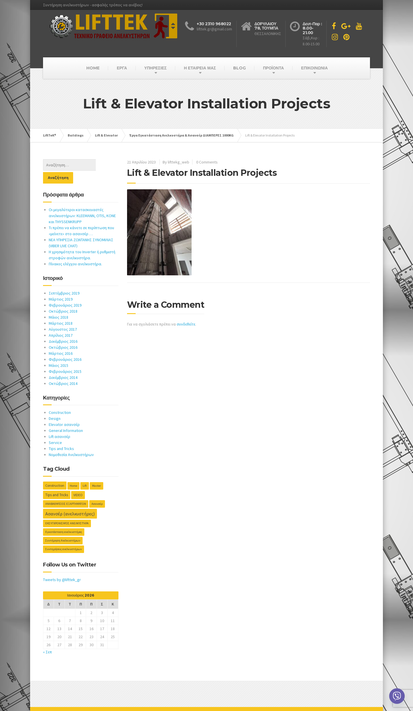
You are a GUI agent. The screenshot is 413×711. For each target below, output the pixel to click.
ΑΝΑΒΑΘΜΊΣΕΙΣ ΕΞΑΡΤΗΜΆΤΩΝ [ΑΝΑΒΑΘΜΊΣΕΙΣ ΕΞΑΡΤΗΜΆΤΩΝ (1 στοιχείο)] (65, 491)
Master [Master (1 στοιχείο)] (96, 473)
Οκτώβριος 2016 (63, 334)
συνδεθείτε (186, 324)
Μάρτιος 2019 (61, 286)
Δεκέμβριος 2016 (63, 328)
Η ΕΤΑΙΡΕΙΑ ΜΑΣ (200, 68)
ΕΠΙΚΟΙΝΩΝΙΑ (314, 68)
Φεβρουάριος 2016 (65, 346)
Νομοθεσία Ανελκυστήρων (71, 441)
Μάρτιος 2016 (61, 340)
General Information (66, 417)
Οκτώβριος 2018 (63, 298)
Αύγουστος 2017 (63, 316)
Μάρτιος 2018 (61, 310)
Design (55, 405)
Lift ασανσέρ (59, 423)
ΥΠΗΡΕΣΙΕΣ (155, 68)
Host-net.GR (53, 702)
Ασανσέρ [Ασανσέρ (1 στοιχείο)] (97, 491)
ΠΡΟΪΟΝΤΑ (273, 68)
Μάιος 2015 (58, 352)
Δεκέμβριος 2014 (63, 364)
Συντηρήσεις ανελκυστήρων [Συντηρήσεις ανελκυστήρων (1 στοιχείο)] (63, 536)
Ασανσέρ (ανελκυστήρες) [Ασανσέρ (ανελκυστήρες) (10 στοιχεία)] (70, 501)
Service (55, 429)
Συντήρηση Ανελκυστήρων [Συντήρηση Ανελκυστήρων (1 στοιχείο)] (62, 527)
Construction (60, 399)
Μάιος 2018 (58, 304)
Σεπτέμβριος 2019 (64, 280)
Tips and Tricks (61, 435)
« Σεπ (47, 639)
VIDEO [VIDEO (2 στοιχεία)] (78, 482)
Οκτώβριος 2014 (63, 370)
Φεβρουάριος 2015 (65, 358)
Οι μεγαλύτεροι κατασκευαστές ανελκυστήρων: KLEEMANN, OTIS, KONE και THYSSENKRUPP (82, 202)
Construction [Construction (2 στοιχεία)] (54, 472)
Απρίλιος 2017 (61, 322)
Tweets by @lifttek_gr (62, 566)
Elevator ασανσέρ (64, 411)
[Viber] (397, 696)
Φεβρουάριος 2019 (65, 292)
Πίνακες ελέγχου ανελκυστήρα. (75, 251)
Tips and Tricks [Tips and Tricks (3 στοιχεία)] (56, 482)
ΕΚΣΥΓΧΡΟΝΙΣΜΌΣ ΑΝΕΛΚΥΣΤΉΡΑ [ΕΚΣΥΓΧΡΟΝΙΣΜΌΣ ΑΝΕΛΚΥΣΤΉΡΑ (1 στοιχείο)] (67, 510)
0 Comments (207, 162)
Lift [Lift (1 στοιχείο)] (85, 473)
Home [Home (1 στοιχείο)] (73, 473)
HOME (93, 68)
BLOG (239, 68)
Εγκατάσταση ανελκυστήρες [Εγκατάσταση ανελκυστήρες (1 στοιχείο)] (63, 519)
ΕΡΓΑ (122, 68)
